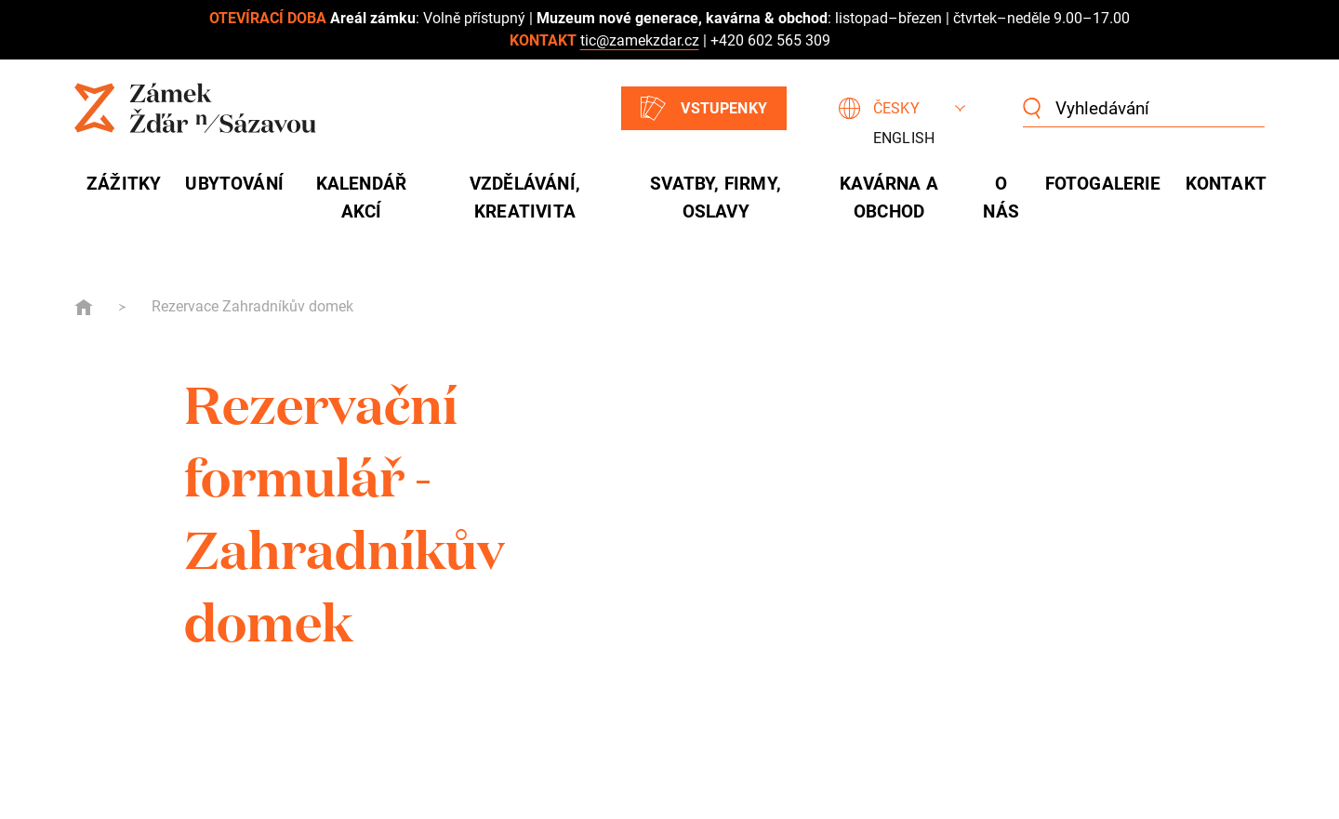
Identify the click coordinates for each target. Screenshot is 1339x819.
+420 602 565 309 (770, 40)
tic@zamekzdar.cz (639, 40)
